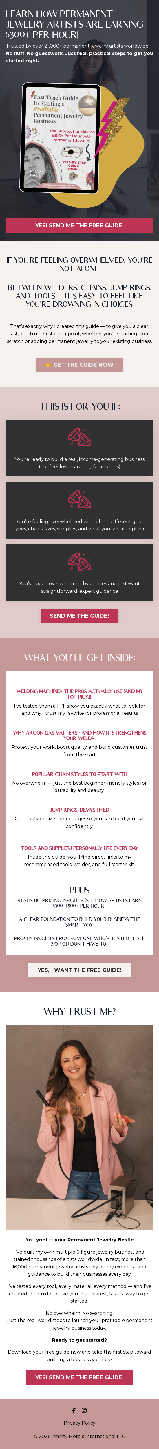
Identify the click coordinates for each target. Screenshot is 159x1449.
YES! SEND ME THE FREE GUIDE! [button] (79, 225)
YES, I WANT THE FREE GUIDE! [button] (80, 970)
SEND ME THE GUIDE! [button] (79, 616)
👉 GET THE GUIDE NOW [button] (79, 365)
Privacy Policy (80, 1423)
